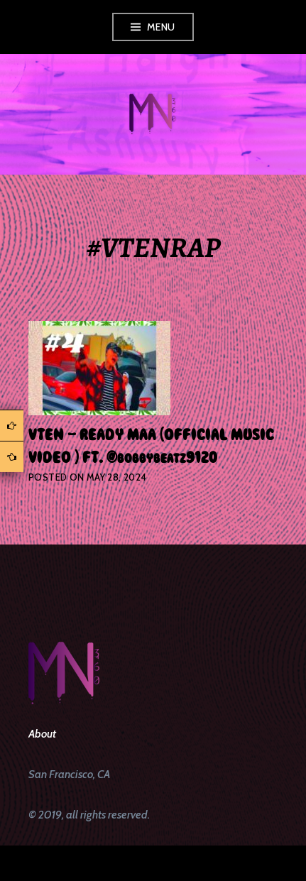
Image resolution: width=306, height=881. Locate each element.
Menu (161, 27)
